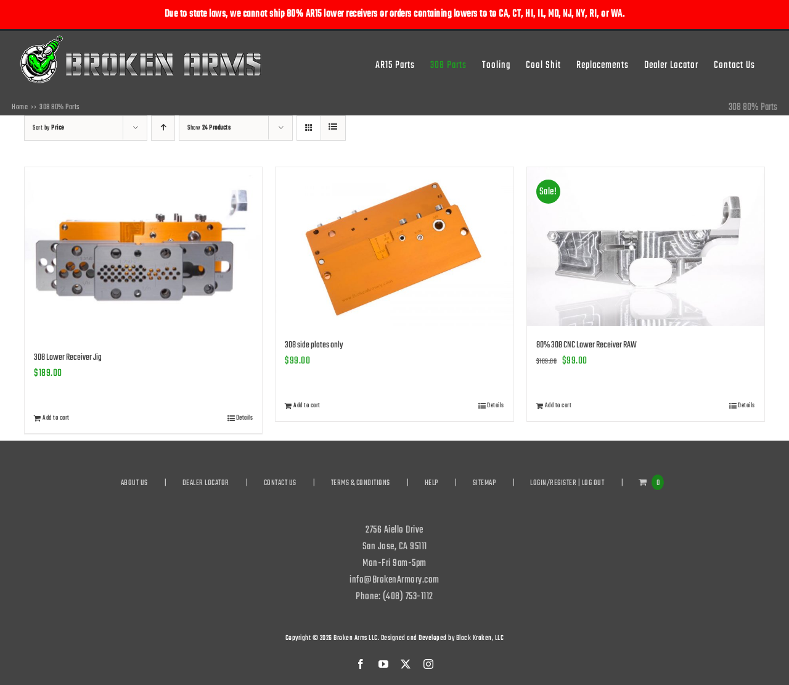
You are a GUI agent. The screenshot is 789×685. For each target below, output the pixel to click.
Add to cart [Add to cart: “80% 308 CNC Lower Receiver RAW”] (558, 406)
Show (209, 128)
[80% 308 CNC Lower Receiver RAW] (645, 246)
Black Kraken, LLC (480, 638)
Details (244, 418)
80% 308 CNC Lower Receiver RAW (586, 345)
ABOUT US (134, 483)
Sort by (48, 128)
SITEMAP (484, 483)
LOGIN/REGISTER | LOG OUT (567, 483)
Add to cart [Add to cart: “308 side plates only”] (307, 406)
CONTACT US (280, 483)
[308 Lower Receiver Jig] (143, 252)
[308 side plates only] (394, 246)
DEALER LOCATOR (205, 483)
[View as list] (333, 128)
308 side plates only (314, 345)
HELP (431, 483)
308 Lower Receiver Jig (68, 358)
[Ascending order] (163, 128)
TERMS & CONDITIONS (360, 483)
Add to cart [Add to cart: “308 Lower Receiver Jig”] (56, 418)
